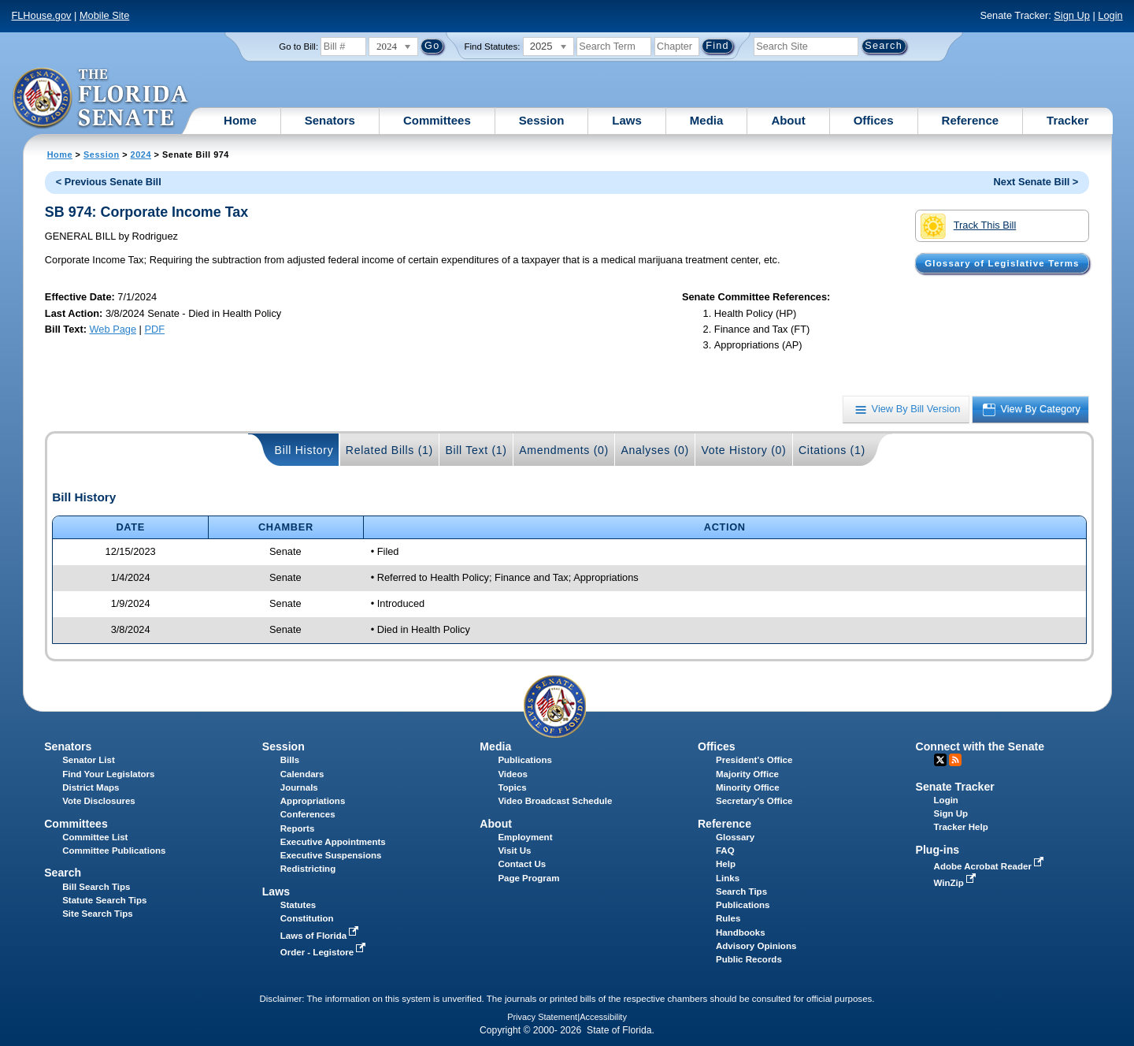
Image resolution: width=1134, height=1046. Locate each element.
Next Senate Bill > (1036, 182)
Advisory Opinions (756, 946)
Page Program (528, 878)
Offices (874, 120)
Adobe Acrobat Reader (990, 866)
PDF (154, 329)
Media (707, 120)
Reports (297, 828)
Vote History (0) (743, 450)
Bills (289, 760)
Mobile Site (104, 15)
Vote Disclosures (98, 801)
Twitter (940, 760)
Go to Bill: (298, 46)
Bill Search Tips (96, 887)
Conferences (307, 814)
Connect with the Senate (980, 746)
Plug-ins (938, 849)
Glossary (735, 837)
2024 (141, 154)
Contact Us (522, 864)
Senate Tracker (955, 786)
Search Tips (741, 891)
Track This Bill (968, 226)
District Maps (90, 787)
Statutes (298, 905)
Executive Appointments (333, 842)
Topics (512, 787)
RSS (955, 760)
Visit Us (514, 850)
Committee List (95, 837)
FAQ (725, 850)
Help (726, 864)
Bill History (304, 450)
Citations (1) (832, 450)
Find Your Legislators (108, 774)
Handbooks (740, 932)
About (788, 120)
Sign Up (1072, 15)
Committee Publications (113, 850)
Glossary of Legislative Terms (1002, 263)
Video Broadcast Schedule (555, 801)
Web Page (113, 329)
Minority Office (748, 787)
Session (542, 120)
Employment (525, 837)
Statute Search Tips (104, 900)
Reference (970, 120)
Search (62, 872)
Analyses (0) (655, 450)
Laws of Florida (321, 935)
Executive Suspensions (331, 855)
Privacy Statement (542, 1017)
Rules (728, 918)
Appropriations (313, 801)
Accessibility (603, 1017)
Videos (513, 774)
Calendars (302, 774)
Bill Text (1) (475, 450)
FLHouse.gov (41, 15)
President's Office (754, 760)
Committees (437, 120)
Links (727, 878)
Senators (330, 120)
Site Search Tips (97, 913)
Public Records (749, 959)
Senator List (88, 760)
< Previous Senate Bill (108, 182)
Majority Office (747, 774)
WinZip (956, 883)
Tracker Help (961, 827)
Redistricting (307, 868)
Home (240, 120)
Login (1110, 15)
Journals (299, 787)
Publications (524, 760)
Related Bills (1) (389, 450)
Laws (627, 120)
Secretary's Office (754, 801)
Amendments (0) (564, 450)
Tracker (1067, 120)
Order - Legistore (324, 952)
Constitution (307, 918)
